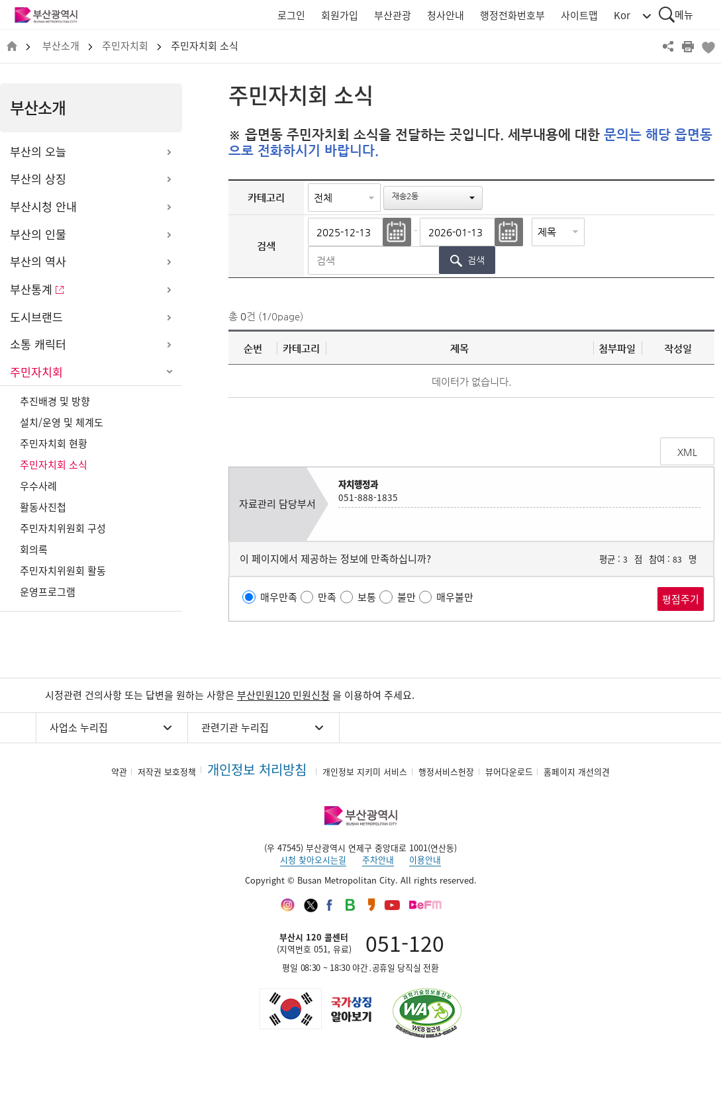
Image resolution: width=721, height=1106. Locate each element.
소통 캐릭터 (38, 344)
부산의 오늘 (38, 151)
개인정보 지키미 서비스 (364, 771)
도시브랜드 (36, 317)
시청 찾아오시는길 (313, 859)
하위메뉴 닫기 (169, 373)
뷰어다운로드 (509, 771)
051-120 (404, 942)
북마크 (708, 46)
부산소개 (60, 46)
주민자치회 (125, 46)
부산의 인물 (38, 234)
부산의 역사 (38, 261)
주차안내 (378, 859)
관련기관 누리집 (235, 727)
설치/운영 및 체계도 (61, 422)
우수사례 (38, 486)
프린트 (688, 46)
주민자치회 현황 (53, 443)
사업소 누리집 (79, 727)
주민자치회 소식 (204, 46)
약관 (119, 771)
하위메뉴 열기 (169, 152)
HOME (12, 46)
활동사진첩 (43, 507)
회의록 (34, 549)
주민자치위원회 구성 (63, 528)
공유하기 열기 (668, 46)
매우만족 (278, 597)
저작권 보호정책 (167, 771)
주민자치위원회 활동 (63, 570)
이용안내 (425, 859)
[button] (433, 198)
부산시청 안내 (43, 206)
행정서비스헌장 (446, 771)
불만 (406, 597)
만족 (327, 597)
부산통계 (31, 289)
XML (687, 452)
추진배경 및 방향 (55, 401)
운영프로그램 (47, 591)
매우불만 (454, 597)
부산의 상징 (38, 178)
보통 (367, 597)
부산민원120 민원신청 (283, 695)
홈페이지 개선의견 (577, 771)
